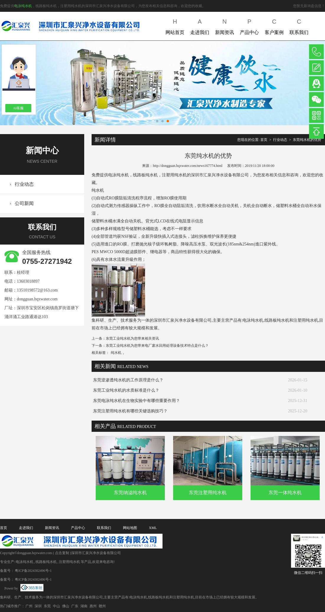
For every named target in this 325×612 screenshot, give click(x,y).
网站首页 (174, 25)
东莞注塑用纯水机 (208, 492)
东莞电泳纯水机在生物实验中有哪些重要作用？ (136, 400)
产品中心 (249, 25)
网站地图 (130, 528)
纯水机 (116, 353)
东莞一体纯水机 (285, 492)
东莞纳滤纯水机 (130, 492)
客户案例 (274, 25)
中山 (56, 606)
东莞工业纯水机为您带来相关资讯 (132, 338)
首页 (263, 140)
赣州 (102, 606)
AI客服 (18, 108)
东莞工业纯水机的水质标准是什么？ (126, 390)
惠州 (93, 606)
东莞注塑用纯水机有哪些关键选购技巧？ (130, 411)
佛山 (65, 606)
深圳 (38, 606)
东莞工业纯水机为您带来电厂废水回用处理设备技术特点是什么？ (157, 346)
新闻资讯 (224, 25)
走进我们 (199, 25)
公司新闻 (24, 203)
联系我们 (299, 25)
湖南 (83, 606)
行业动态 (24, 184)
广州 (28, 606)
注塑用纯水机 (69, 562)
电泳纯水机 (23, 6)
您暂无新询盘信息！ (309, 6)
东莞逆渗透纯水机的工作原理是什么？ (128, 380)
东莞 (47, 606)
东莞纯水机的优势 (307, 140)
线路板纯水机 (46, 562)
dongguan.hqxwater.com (37, 299)
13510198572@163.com (37, 290)
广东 (74, 606)
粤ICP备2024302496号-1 (33, 571)
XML (153, 528)
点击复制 (62, 553)
